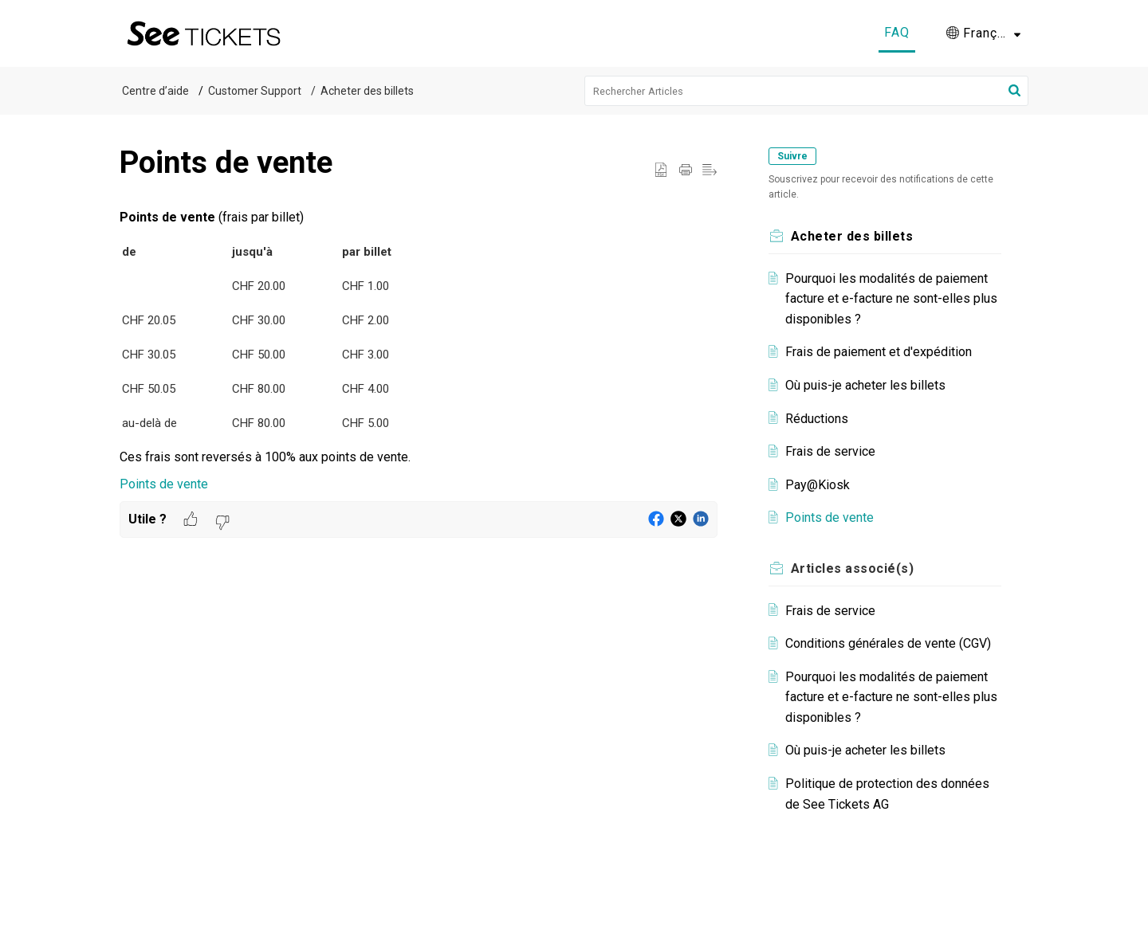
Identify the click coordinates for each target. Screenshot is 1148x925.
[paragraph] (419, 351)
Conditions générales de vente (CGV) (888, 643)
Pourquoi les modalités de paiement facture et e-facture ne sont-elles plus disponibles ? (891, 299)
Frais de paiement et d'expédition (878, 351)
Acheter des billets (367, 90)
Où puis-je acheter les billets (865, 385)
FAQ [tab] (897, 32)
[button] (983, 33)
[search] (806, 91)
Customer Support (254, 90)
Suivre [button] (792, 156)
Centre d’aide (155, 90)
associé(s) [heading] (852, 568)
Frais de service (830, 451)
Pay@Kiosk (817, 484)
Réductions (816, 418)
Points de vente (164, 484)
